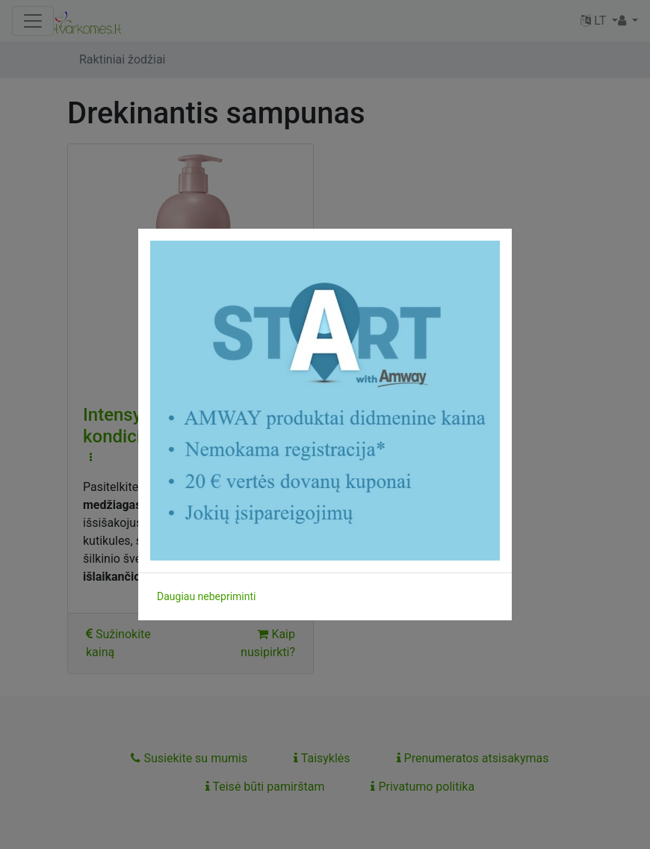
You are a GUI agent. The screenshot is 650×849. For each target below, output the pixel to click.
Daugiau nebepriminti (206, 596)
